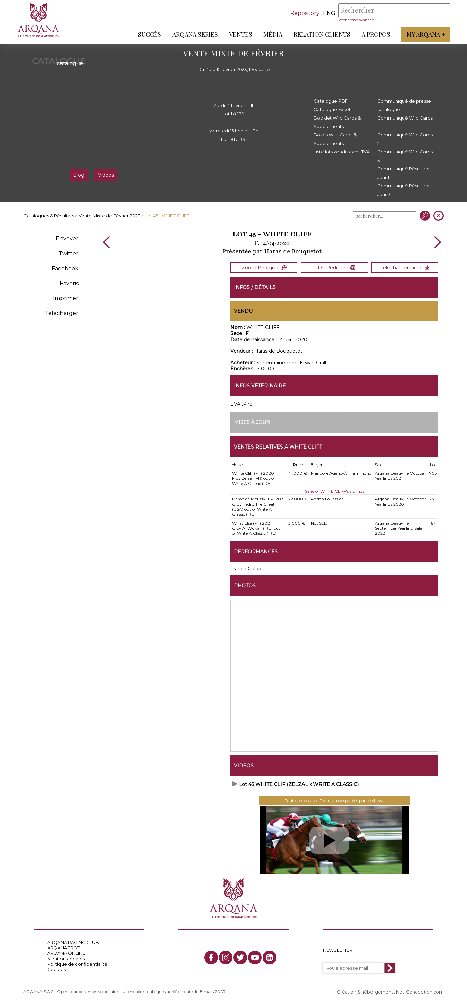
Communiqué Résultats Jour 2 (403, 190)
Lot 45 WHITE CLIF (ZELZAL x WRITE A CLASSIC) (299, 783)
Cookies (56, 968)
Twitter (69, 253)
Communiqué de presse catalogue (404, 105)
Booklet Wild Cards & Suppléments (337, 122)
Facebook (65, 268)
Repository (304, 13)
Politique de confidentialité (77, 963)
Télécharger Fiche (405, 267)
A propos (375, 34)
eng (329, 13)
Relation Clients (321, 34)
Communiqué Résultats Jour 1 (403, 173)
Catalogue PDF (331, 101)
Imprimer (66, 298)
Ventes (240, 34)
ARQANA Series (195, 34)
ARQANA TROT (63, 946)
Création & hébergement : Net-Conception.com (390, 991)
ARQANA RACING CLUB (73, 941)
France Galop (245, 568)
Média (272, 34)
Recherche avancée (356, 20)
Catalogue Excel (332, 109)
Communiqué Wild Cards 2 (405, 139)
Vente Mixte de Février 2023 (109, 215)
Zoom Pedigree (264, 267)
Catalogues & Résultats (48, 215)
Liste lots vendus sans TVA (342, 151)
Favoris (69, 283)
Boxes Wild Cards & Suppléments (335, 139)
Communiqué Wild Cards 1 (405, 122)
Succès (149, 34)
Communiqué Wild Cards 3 (405, 156)
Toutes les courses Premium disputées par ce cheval (334, 799)
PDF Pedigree (334, 267)
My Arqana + (425, 34)
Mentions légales (66, 957)
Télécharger (62, 313)
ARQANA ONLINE (66, 952)
